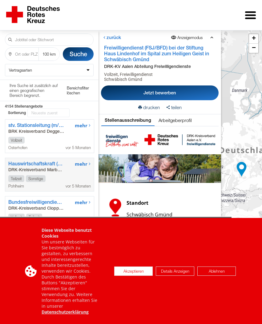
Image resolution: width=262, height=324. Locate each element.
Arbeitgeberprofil (175, 116)
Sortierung (17, 87)
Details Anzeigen (175, 271)
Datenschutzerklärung (65, 312)
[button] (241, 167)
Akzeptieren (133, 271)
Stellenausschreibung (128, 115)
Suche (78, 49)
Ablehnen (217, 271)
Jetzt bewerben (159, 88)
